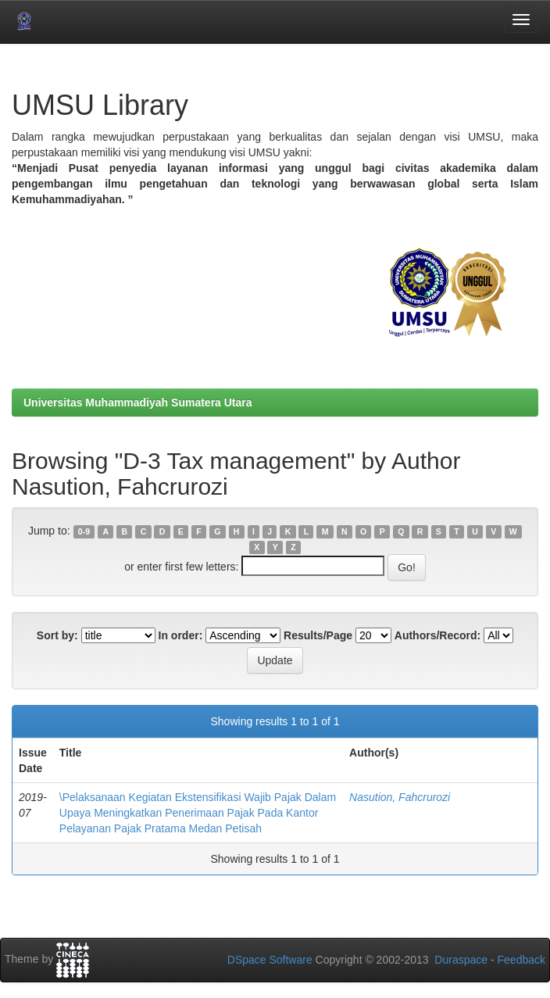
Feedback (521, 959)
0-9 (84, 531)
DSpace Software (269, 959)
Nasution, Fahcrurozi (399, 797)
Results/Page (318, 635)
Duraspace (461, 959)
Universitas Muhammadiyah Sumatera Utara (137, 402)
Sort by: (57, 635)
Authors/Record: (437, 635)
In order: (181, 635)
